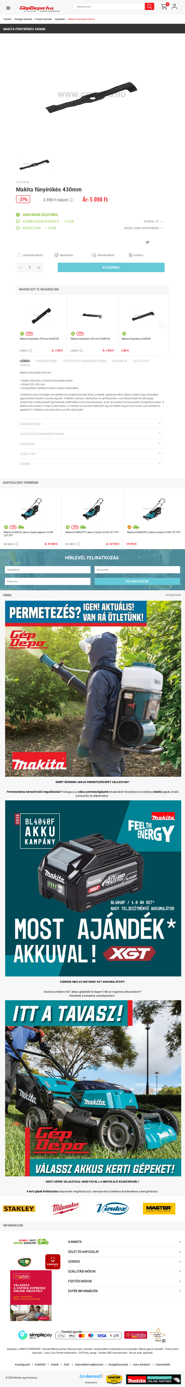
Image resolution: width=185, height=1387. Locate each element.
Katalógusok (22, 1364)
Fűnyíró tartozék (43, 19)
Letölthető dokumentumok (84, 361)
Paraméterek (46, 361)
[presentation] (162, 325)
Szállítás (141, 361)
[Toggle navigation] (8, 8)
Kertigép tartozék (23, 19)
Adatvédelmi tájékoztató (89, 1364)
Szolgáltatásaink (118, 1364)
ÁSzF (67, 1364)
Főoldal (7, 19)
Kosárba (111, 267)
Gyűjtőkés (60, 19)
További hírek (173, 595)
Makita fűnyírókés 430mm (81, 19)
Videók (25, 365)
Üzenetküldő (163, 1364)
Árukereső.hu (91, 1382)
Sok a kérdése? (141, 1364)
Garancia (119, 361)
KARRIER (40, 1364)
